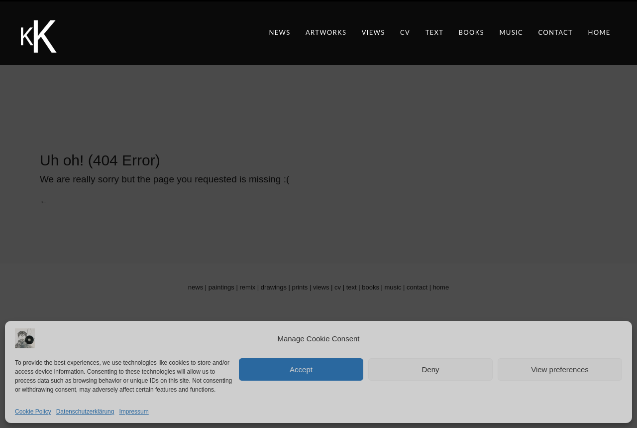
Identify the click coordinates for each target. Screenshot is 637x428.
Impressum (133, 411)
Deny (430, 369)
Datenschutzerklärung (85, 411)
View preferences (560, 369)
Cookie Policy (33, 411)
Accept (301, 369)
